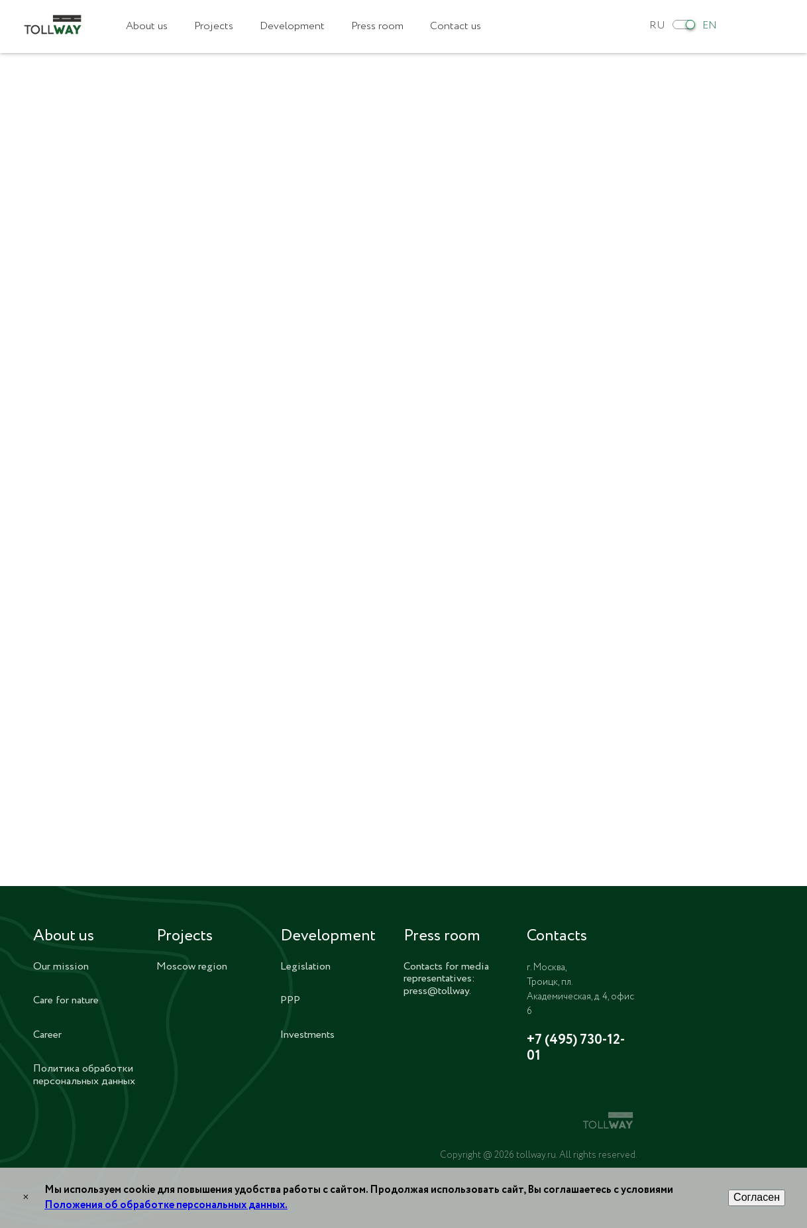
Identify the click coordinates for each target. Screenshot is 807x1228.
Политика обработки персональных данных (84, 1074)
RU (657, 25)
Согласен (756, 1197)
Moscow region (191, 966)
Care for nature (66, 1000)
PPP (290, 1000)
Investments (307, 1034)
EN (709, 25)
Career (47, 1034)
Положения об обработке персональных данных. (166, 1205)
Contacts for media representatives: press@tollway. (446, 979)
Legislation (305, 966)
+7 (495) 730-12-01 (576, 1048)
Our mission (61, 966)
